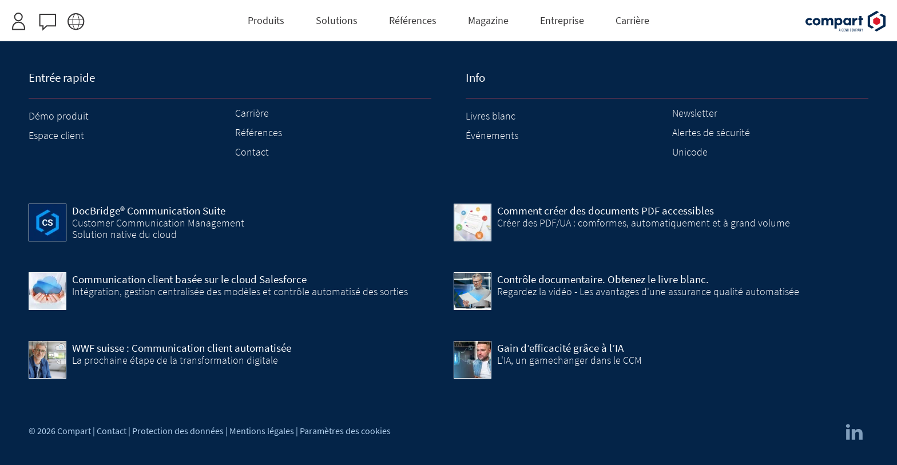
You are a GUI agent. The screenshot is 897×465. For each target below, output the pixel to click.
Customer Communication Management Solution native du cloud (158, 228)
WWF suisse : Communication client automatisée (181, 348)
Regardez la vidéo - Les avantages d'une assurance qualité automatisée (648, 291)
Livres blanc (490, 115)
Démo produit (59, 115)
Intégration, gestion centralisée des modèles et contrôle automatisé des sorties (240, 291)
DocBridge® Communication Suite (148, 210)
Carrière (252, 113)
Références (258, 132)
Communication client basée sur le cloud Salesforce (189, 279)
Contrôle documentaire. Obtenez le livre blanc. (603, 279)
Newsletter (694, 113)
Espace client (56, 135)
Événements (492, 135)
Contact (252, 151)
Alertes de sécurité (711, 132)
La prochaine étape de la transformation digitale (175, 360)
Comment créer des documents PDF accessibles (605, 210)
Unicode (690, 151)
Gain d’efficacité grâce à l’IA (560, 348)
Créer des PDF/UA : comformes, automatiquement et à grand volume (643, 222)
